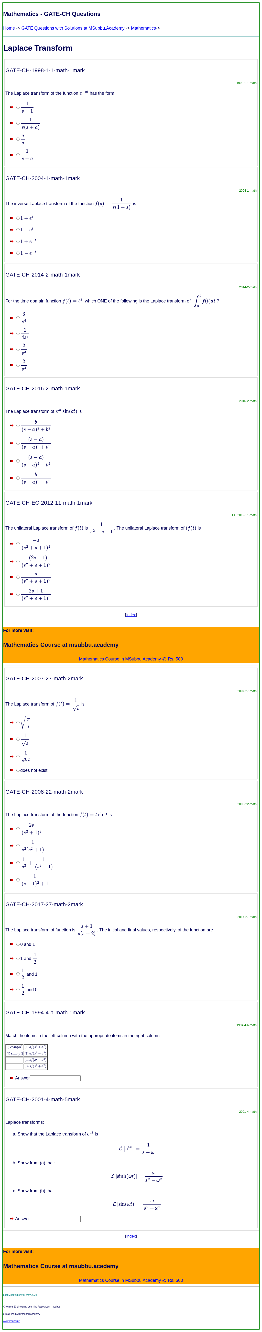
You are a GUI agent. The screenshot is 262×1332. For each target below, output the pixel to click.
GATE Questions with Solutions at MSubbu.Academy (74, 28)
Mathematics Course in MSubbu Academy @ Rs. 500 (131, 659)
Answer (22, 1078)
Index (131, 615)
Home (9, 28)
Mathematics (143, 28)
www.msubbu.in (11, 1321)
